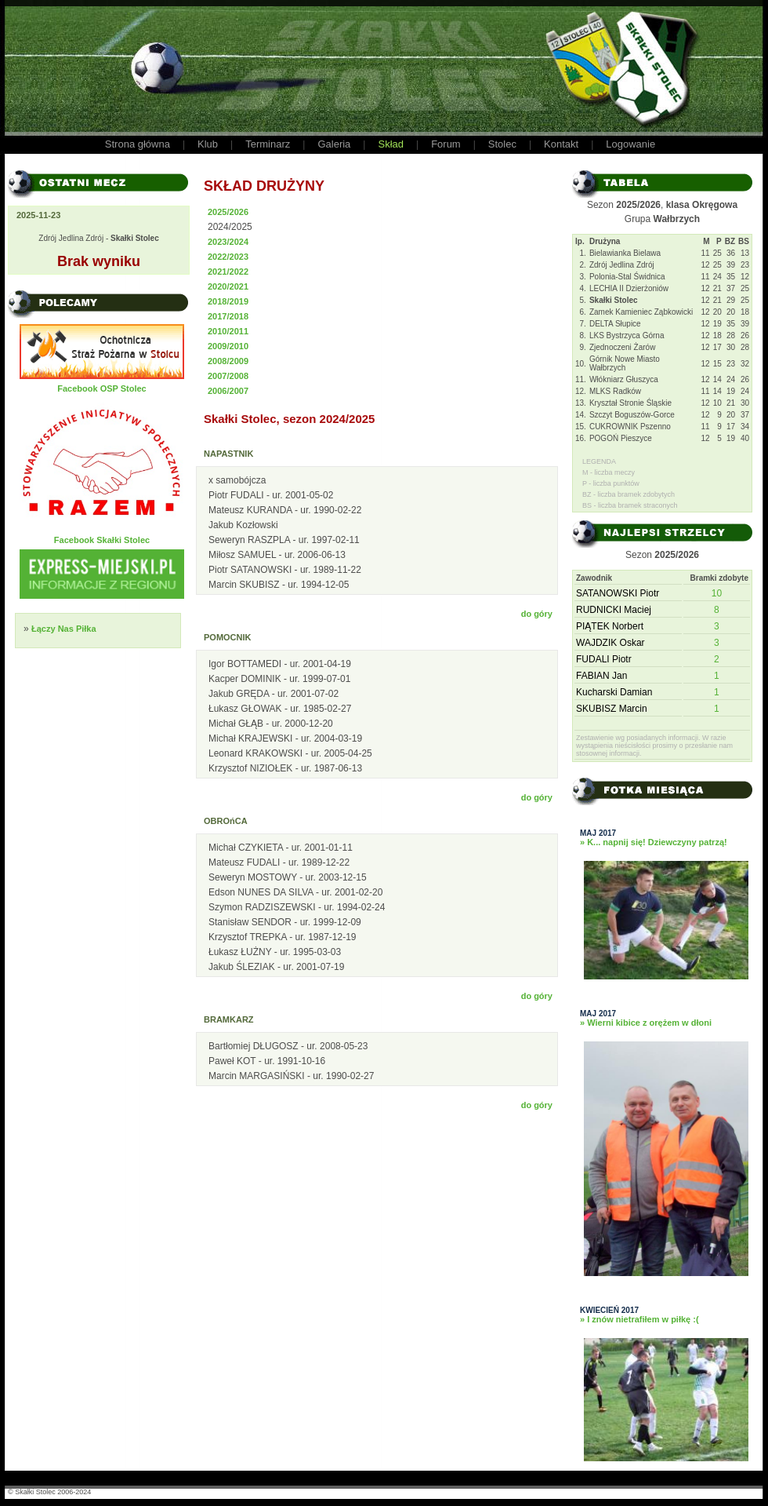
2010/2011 (228, 331)
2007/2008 (228, 376)
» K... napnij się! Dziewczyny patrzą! (653, 842)
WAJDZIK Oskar (610, 642)
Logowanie (630, 144)
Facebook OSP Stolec (102, 388)
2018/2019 (228, 301)
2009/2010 (228, 346)
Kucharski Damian (614, 692)
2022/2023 (228, 256)
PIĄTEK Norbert (609, 626)
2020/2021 (228, 286)
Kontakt (561, 144)
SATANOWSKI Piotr (617, 593)
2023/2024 (228, 241)
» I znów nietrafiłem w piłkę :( (639, 1319)
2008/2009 (228, 361)
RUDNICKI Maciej (613, 609)
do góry (536, 613)
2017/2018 (228, 316)
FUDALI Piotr (604, 659)
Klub (207, 144)
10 (717, 593)
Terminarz (267, 144)
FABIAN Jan (601, 675)
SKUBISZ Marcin (611, 708)
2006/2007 (228, 391)
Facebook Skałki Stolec (102, 540)
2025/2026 (228, 212)
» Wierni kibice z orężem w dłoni (646, 1022)
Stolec (502, 144)
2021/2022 (228, 271)
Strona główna (137, 144)
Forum (446, 144)
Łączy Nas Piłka (63, 628)
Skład (391, 144)
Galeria (333, 144)
